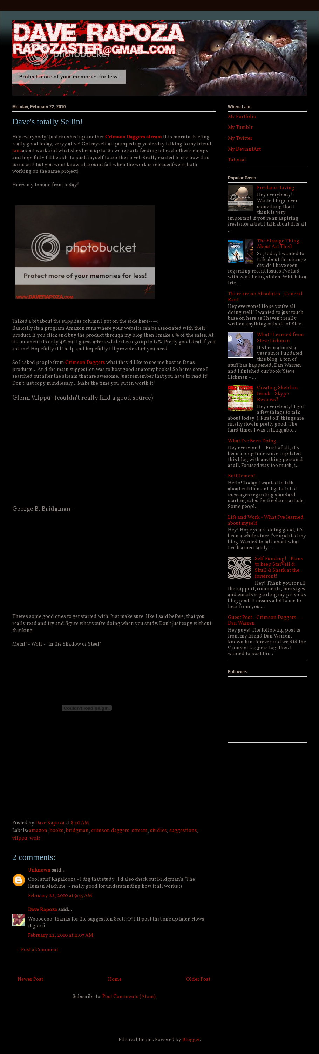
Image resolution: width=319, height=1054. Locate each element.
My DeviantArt (244, 149)
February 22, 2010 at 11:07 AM (60, 935)
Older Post (198, 979)
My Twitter (240, 138)
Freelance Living (275, 188)
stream (140, 830)
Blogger (191, 1039)
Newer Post (30, 979)
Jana (17, 150)
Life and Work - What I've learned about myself (266, 520)
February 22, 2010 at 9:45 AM (60, 896)
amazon (38, 830)
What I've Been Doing (252, 441)
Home (115, 979)
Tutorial (237, 160)
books (56, 830)
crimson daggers (110, 830)
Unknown (39, 870)
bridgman (77, 830)
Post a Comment (39, 949)
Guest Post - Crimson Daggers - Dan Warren (263, 620)
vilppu (19, 838)
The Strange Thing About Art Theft (278, 244)
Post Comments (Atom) (129, 996)
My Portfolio (242, 116)
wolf (35, 838)
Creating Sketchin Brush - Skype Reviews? (277, 394)
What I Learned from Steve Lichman (280, 338)
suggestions (183, 830)
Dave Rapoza (42, 910)
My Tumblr (240, 127)
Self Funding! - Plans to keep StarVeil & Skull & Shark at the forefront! (279, 568)
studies (158, 830)
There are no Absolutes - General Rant (265, 297)
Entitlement (241, 476)
